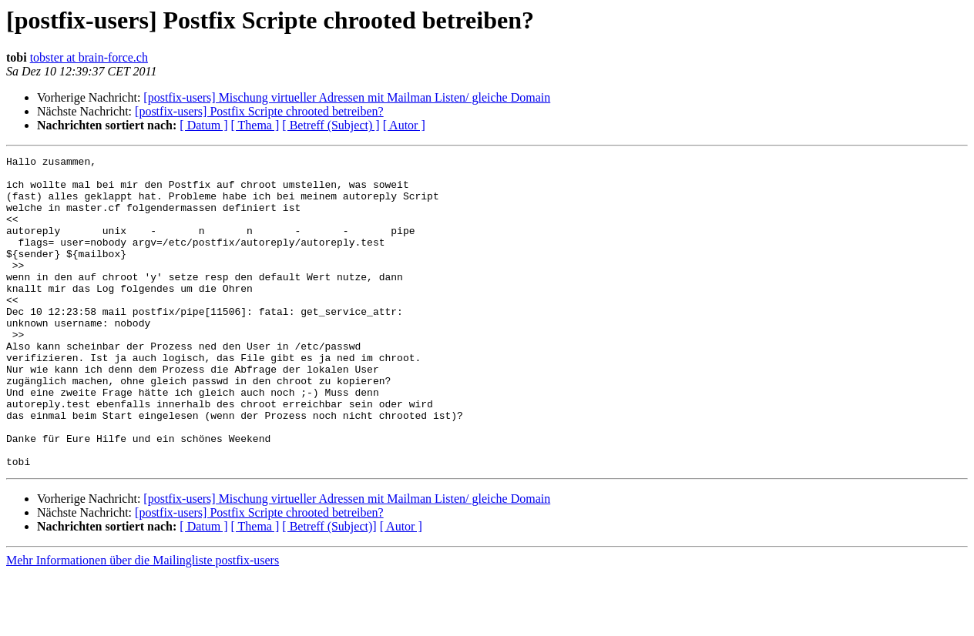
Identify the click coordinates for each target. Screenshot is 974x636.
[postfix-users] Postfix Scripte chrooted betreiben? (259, 111)
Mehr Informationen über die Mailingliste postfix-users (142, 622)
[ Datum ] (203, 125)
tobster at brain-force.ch (89, 57)
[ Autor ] (404, 125)
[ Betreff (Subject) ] (330, 125)
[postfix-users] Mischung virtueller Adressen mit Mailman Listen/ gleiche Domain (346, 97)
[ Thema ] (255, 125)
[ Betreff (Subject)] (329, 588)
